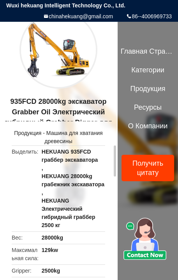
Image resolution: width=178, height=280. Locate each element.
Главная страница (148, 51)
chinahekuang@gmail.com (81, 16)
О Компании (148, 126)
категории (147, 70)
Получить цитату (147, 168)
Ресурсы (148, 107)
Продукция (27, 133)
